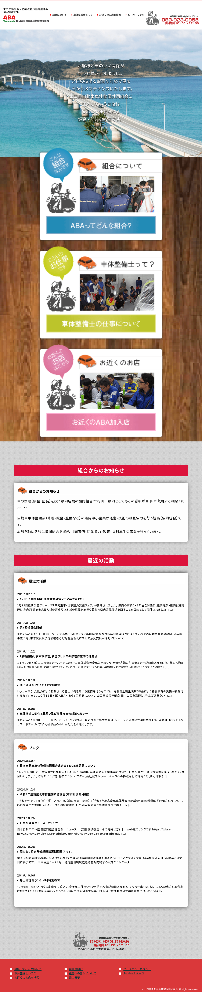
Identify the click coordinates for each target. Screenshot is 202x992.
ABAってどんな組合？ (28, 969)
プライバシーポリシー (137, 969)
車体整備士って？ (25, 973)
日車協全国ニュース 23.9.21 (39, 823)
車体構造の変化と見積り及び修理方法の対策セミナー (54, 714)
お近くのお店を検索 (26, 977)
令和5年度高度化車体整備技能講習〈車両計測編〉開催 (54, 794)
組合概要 (74, 977)
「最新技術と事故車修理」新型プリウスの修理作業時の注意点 (59, 656)
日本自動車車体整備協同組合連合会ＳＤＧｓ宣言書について (58, 766)
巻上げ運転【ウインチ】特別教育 (40, 880)
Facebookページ (133, 973)
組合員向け (76, 969)
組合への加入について (82, 973)
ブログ (34, 748)
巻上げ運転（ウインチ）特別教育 (40, 685)
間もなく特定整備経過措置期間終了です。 (46, 852)
